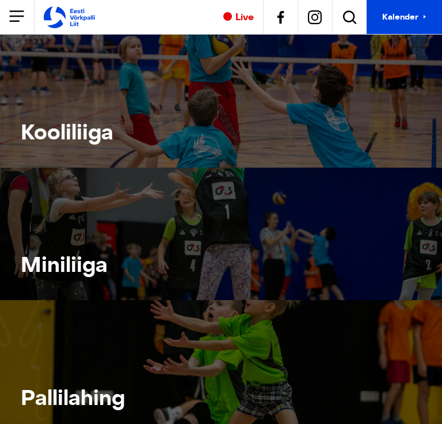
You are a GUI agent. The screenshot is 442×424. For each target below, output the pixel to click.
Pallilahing (68, 398)
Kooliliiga (67, 132)
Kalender (400, 17)
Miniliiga (64, 265)
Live (238, 17)
